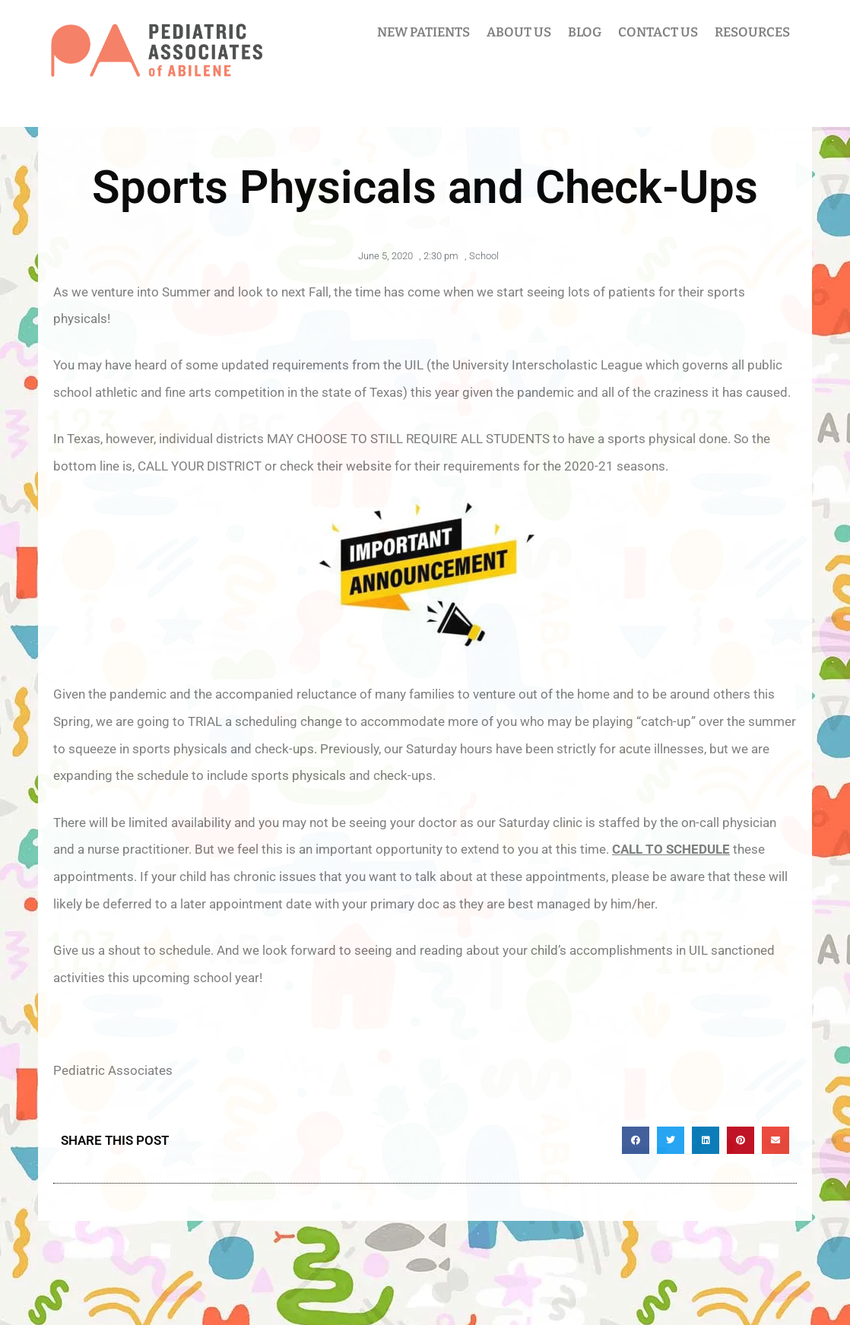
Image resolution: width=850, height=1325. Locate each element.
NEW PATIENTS (423, 32)
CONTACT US (658, 32)
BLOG (584, 32)
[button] (635, 1140)
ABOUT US (519, 32)
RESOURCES (752, 32)
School (484, 256)
